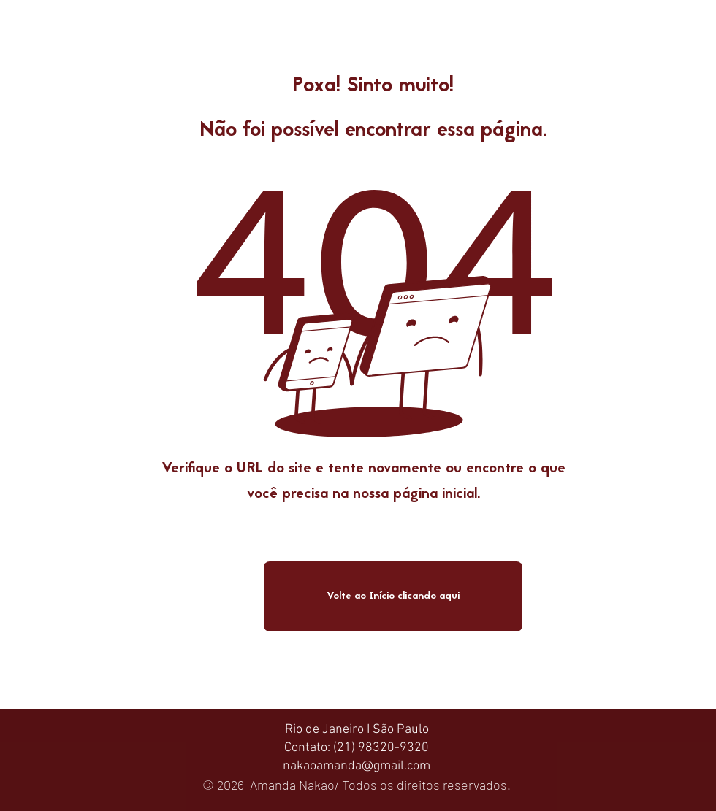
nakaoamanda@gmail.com (356, 766)
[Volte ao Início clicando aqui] (393, 596)
